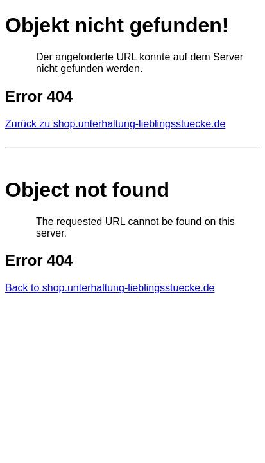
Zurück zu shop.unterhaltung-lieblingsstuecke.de (115, 123)
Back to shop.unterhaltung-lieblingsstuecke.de (109, 287)
